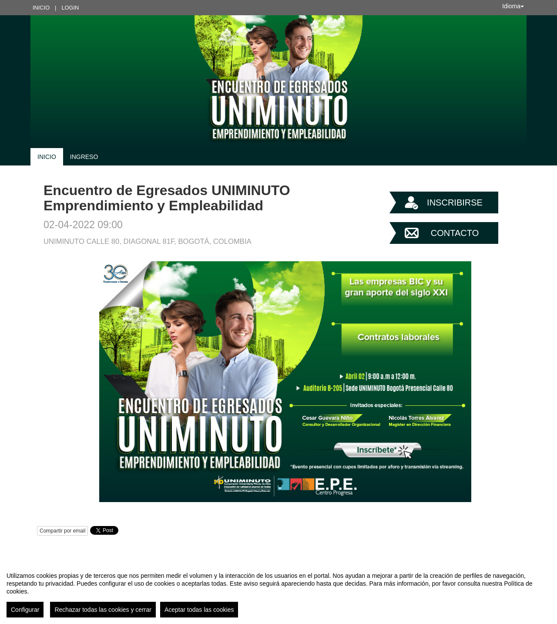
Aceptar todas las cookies (199, 609)
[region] (278, 591)
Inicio (41, 7)
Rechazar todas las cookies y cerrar (102, 609)
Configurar (25, 609)
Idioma (513, 6)
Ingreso (84, 156)
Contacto (455, 233)
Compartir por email (62, 531)
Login (70, 7)
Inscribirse (455, 202)
